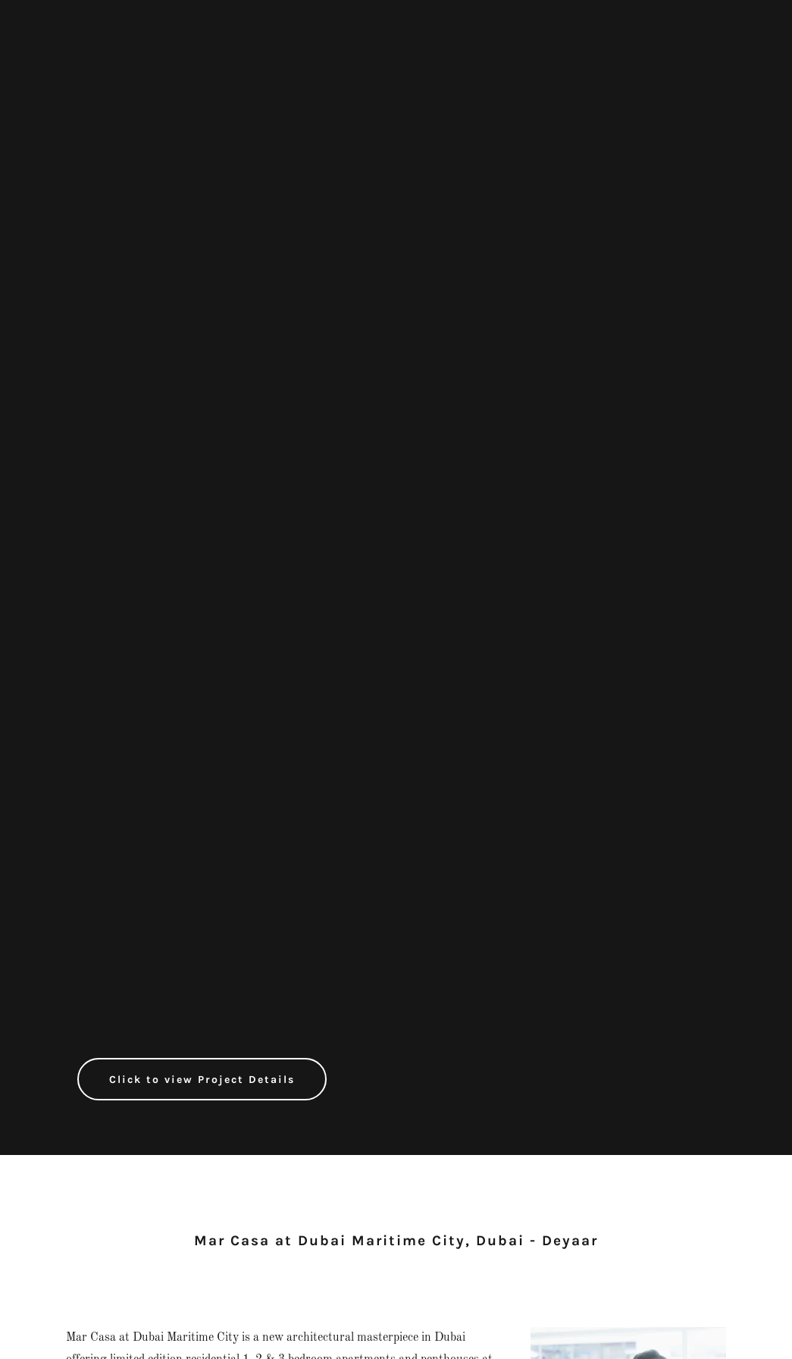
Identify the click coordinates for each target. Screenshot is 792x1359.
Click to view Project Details (202, 1079)
